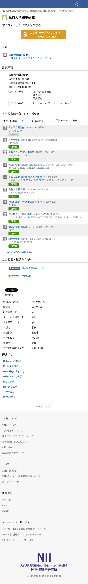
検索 (76, 4)
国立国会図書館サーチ (33, 268)
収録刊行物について (12, 430)
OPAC (13, 147)
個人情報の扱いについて (14, 441)
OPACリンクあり (66, 120)
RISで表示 (8, 381)
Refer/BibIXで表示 (12, 376)
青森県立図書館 (16, 127)
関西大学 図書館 (16, 239)
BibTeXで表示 (10, 386)
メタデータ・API (10, 481)
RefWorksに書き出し (14, 361)
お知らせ (6, 500)
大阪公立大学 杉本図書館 (21, 152)
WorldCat (26, 276)
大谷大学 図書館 (16, 189)
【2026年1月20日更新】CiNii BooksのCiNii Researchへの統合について (38, 10)
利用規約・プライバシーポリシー (19, 436)
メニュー (84, 4)
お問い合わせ (9, 447)
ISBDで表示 (9, 397)
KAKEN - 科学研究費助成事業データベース (24, 529)
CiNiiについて (9, 425)
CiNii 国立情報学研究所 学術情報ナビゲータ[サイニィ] (14, 4)
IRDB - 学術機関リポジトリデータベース (23, 534)
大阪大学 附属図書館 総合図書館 (25, 164)
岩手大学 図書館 (16, 140)
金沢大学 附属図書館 (19, 226)
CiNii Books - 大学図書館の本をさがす (21, 476)
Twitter (5, 510)
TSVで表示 (9, 392)
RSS (4, 505)
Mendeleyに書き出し (14, 371)
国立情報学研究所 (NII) (13, 452)
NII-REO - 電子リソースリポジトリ (20, 540)
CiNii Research (9, 470)
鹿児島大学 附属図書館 (20, 214)
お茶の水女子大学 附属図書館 (23, 201)
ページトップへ (44, 406)
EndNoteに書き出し (13, 366)
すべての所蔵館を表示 (21, 252)
